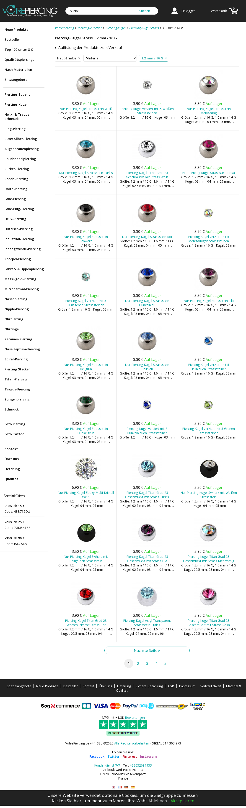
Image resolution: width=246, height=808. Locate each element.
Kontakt (11, 449)
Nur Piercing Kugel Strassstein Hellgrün (86, 366)
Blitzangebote (16, 79)
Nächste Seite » (147, 650)
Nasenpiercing (16, 299)
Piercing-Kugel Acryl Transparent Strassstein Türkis (147, 622)
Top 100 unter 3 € (19, 49)
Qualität (11, 479)
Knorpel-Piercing (18, 259)
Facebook (96, 756)
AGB (171, 686)
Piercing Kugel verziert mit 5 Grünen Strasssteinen (208, 430)
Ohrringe (12, 329)
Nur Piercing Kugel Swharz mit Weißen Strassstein (208, 494)
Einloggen (188, 11)
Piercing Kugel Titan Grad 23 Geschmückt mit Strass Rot (86, 622)
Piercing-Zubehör (18, 94)
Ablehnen (157, 800)
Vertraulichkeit (210, 686)
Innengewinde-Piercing (23, 249)
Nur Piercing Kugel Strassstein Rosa (208, 173)
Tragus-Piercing (17, 389)
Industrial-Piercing (19, 239)
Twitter (113, 756)
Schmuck (12, 409)
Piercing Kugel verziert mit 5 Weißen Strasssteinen (147, 111)
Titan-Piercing (16, 379)
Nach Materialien (18, 69)
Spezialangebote (19, 686)
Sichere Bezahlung (149, 686)
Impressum (187, 686)
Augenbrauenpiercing (22, 149)
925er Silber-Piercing (21, 139)
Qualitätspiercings (19, 59)
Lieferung (12, 469)
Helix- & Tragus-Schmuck (18, 116)
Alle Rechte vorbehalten (131, 743)
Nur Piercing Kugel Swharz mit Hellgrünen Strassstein (86, 558)
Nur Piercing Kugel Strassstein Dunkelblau (147, 302)
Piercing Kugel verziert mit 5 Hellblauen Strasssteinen (208, 366)
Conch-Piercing (16, 179)
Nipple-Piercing (17, 309)
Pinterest (129, 756)
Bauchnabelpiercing (20, 159)
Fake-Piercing (15, 199)
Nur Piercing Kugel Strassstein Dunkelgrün (86, 430)
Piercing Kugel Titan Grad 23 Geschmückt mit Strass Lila (147, 558)
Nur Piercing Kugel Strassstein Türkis (86, 173)
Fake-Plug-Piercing (19, 209)
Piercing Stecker (17, 369)
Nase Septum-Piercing (22, 349)
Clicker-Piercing (17, 169)
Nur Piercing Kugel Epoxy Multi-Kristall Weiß (86, 494)
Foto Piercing (15, 424)
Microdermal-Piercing (22, 289)
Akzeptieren (182, 800)
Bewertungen (135, 717)
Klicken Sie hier (66, 800)
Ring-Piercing (15, 129)
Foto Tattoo (14, 434)
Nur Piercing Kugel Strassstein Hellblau (147, 366)
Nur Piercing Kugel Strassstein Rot (147, 236)
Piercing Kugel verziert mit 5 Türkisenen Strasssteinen (85, 302)
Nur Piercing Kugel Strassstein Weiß (86, 109)
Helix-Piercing (15, 219)
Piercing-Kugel (16, 104)
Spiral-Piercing (16, 359)
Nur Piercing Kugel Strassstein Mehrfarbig (208, 111)
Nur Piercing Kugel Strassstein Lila (209, 300)
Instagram (148, 756)
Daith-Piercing (16, 189)
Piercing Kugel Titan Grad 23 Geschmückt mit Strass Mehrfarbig (208, 558)
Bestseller (12, 39)
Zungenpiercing (17, 399)
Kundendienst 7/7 (107, 765)
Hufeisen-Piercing (19, 229)
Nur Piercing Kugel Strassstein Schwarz (86, 238)
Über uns (12, 459)
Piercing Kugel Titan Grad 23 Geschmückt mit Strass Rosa (208, 622)
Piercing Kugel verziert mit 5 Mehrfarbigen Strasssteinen (208, 238)
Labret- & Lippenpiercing (24, 269)
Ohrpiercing (14, 319)
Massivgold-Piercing (20, 279)
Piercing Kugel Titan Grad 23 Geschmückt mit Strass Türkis (147, 494)
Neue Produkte (16, 29)
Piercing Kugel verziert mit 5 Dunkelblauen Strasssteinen (147, 430)
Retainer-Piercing (18, 339)
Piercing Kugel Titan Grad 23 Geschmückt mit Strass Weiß (147, 175)
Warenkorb (219, 11)
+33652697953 (141, 765)
